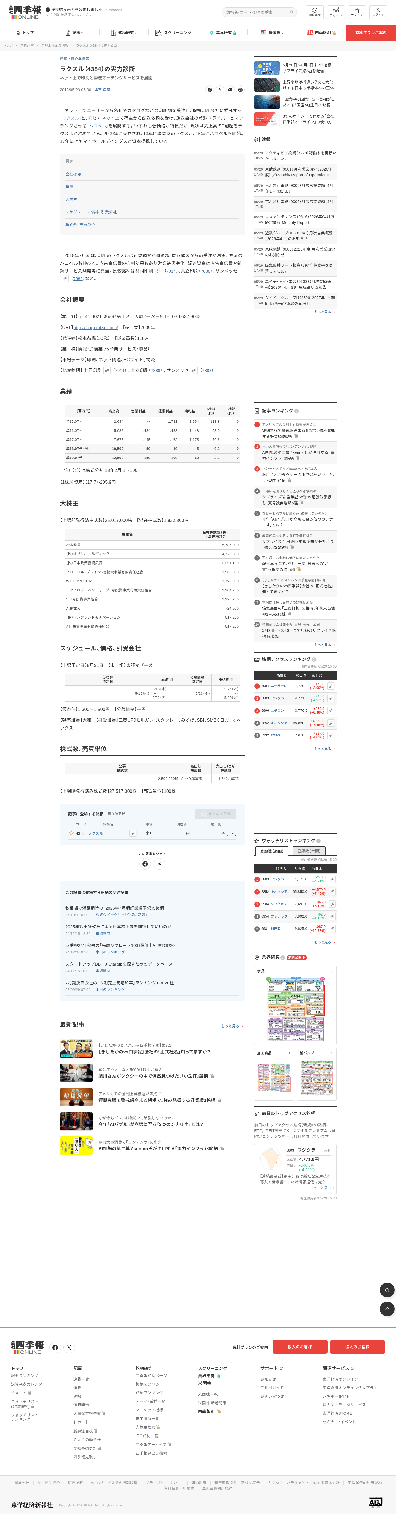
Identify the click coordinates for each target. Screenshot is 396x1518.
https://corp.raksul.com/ (97, 327)
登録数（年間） (309, 851)
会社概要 (73, 174)
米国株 (272, 32)
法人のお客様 (360, 1347)
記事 (74, 33)
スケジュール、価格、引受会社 (91, 212)
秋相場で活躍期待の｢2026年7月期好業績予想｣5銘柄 (114, 907)
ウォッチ (357, 12)
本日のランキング (110, 951)
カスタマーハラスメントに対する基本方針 (307, 1482)
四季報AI (321, 33)
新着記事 (27, 46)
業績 (69, 187)
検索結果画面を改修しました (76, 9)
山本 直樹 (103, 90)
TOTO (275, 735)
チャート (336, 12)
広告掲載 (71, 1482)
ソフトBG (278, 904)
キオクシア (279, 723)
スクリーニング (173, 32)
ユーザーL (278, 686)
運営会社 (16, 1482)
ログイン (378, 12)
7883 (78, 278)
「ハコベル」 (102, 126)
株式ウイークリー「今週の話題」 (121, 914)
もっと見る (230, 1025)
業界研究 (222, 33)
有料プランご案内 (371, 32)
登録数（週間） (272, 851)
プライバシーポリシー (163, 1482)
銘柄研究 (124, 33)
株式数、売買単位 (80, 225)
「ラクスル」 (71, 118)
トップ (25, 32)
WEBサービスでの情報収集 (111, 1482)
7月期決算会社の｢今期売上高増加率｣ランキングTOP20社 (119, 981)
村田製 (276, 929)
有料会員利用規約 (178, 1487)
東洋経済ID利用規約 (370, 1482)
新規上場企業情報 (54, 46)
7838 (207, 271)
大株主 (71, 199)
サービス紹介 (44, 1482)
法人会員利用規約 (217, 1487)
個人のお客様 (305, 1347)
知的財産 (199, 1482)
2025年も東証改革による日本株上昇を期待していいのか (118, 925)
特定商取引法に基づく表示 (238, 1482)
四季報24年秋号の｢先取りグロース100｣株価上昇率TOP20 (120, 944)
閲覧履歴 (315, 12)
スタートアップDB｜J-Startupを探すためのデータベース (119, 963)
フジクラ (277, 698)
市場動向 (103, 932)
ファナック (279, 916)
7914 (171, 271)
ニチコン (277, 711)
